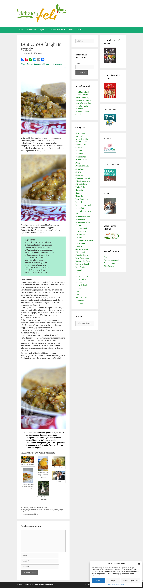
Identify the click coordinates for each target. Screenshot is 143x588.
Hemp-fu (79, 196)
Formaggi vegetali (82, 178)
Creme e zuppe (81, 157)
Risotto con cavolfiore (30, 514)
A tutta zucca (80, 133)
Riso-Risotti (80, 267)
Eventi (78, 172)
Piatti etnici (80, 234)
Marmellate (80, 208)
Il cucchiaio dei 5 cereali (56, 30)
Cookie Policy (111, 584)
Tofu (77, 291)
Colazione (79, 148)
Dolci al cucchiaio (82, 166)
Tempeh (78, 288)
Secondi (78, 270)
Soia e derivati (81, 285)
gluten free (32, 510)
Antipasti (79, 136)
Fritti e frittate (81, 184)
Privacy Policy (120, 584)
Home (21, 30)
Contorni (79, 154)
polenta (46, 510)
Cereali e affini (81, 145)
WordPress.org (110, 266)
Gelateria (79, 190)
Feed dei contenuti (111, 260)
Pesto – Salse (80, 231)
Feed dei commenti (111, 263)
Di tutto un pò (81, 160)
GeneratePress (48, 585)
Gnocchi (78, 193)
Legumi (25, 508)
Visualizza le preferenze (130, 580)
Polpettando (80, 243)
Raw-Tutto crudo (82, 258)
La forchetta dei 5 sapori (35, 30)
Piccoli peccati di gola (84, 240)
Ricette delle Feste (82, 261)
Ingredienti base (82, 199)
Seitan (78, 273)
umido (56, 510)
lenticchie (39, 510)
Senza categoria (81, 276)
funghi (25, 510)
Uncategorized (81, 297)
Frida (71, 30)
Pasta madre (80, 220)
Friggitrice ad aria (82, 181)
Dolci (77, 163)
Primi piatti (80, 252)
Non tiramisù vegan (83, 98)
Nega (113, 580)
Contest (78, 151)
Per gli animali (81, 228)
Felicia (79, 30)
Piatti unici (33, 508)
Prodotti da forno (82, 255)
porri (51, 510)
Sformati (79, 282)
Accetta (98, 580)
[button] (139, 564)
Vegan (61, 510)
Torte (77, 294)
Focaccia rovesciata (29, 512)
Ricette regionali (82, 264)
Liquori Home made (83, 205)
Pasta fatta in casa (82, 217)
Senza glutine (42, 508)
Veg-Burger (80, 300)
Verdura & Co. (80, 303)
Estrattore (79, 169)
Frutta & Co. (80, 187)
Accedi (106, 257)
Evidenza (79, 175)
